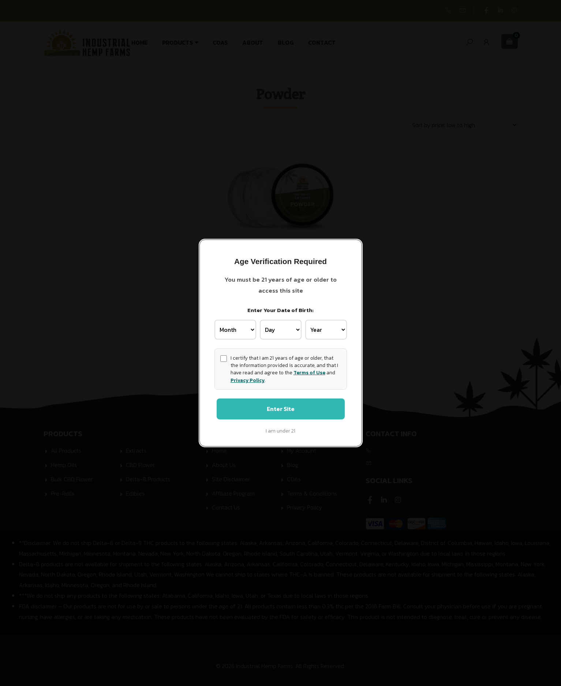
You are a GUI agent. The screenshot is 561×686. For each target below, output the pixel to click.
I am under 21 (280, 432)
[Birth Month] (235, 328)
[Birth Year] (326, 328)
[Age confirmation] (223, 357)
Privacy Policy (248, 379)
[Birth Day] (281, 328)
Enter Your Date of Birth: (280, 309)
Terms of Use (309, 371)
